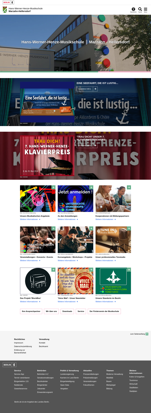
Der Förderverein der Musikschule (104, 311)
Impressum (18, 343)
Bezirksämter (42, 381)
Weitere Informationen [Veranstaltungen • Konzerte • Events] (29, 260)
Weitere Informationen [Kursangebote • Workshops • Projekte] (67, 260)
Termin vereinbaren (22, 378)
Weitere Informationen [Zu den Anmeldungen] (67, 219)
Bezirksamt (43, 346)
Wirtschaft (133, 384)
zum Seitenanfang (137, 334)
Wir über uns (51, 311)
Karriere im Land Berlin (69, 378)
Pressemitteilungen (91, 374)
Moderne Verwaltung (114, 374)
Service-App (19, 374)
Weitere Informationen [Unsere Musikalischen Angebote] (29, 219)
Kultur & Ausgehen (136, 377)
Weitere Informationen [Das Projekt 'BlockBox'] (29, 302)
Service (81, 311)
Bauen (108, 381)
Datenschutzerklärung (23, 346)
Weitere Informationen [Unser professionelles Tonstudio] (105, 260)
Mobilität (109, 378)
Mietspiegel (110, 385)
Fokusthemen (88, 385)
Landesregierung (67, 374)
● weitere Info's (85, 89)
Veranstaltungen (89, 381)
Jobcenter (41, 389)
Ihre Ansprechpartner (31, 311)
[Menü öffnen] (145, 10)
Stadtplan (133, 391)
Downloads (67, 311)
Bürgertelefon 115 (21, 381)
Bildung (109, 389)
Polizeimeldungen (90, 378)
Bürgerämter (42, 385)
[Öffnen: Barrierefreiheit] (133, 10)
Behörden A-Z (42, 374)
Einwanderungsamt (45, 392)
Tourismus (133, 380)
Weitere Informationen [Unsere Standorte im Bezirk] (105, 302)
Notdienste (18, 385)
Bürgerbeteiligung (67, 381)
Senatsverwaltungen (45, 378)
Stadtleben (133, 388)
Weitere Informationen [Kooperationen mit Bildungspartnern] (105, 219)
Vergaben (64, 389)
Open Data (64, 385)
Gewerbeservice (20, 389)
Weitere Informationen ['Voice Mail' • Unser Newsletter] (67, 302)
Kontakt (42, 343)
